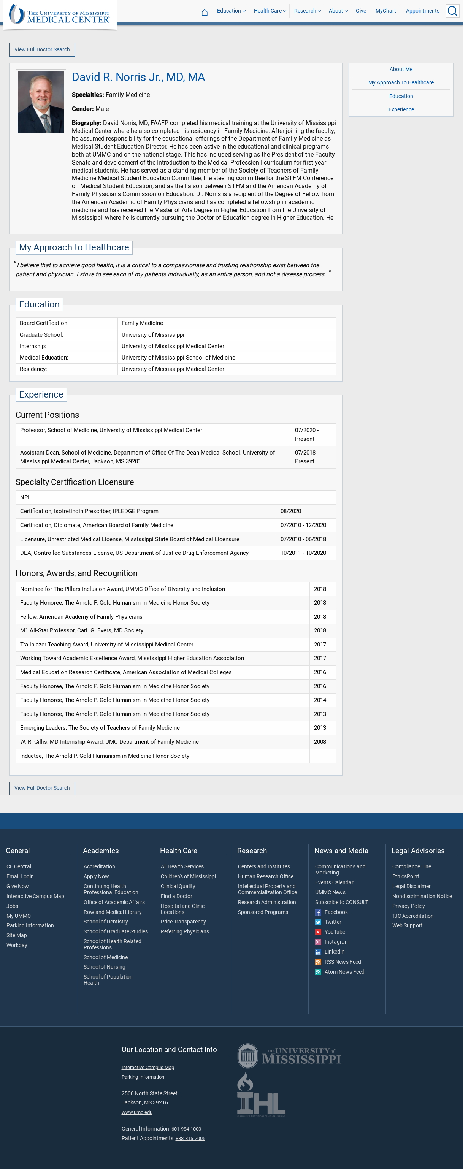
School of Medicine (106, 958)
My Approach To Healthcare (401, 82)
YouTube (330, 932)
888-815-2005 (190, 1138)
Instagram (332, 942)
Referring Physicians (185, 932)
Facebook (331, 912)
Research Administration (267, 903)
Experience (401, 109)
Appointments (422, 11)
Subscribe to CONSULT (341, 903)
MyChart (386, 11)
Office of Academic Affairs (114, 903)
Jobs (12, 906)
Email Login (20, 877)
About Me (401, 69)
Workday (16, 945)
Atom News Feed (340, 972)
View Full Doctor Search (42, 49)
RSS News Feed (338, 962)
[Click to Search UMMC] (453, 11)
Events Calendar (334, 883)
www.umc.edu (137, 1112)
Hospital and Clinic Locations (183, 909)
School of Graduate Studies (116, 932)
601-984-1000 (186, 1129)
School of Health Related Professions (112, 945)
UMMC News (330, 893)
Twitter (328, 922)
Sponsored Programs (263, 912)
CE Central (18, 867)
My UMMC (18, 916)
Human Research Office (265, 877)
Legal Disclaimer (411, 887)
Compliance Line (411, 867)
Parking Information (30, 926)
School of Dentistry (106, 922)
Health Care (268, 11)
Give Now (17, 887)
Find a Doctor (176, 896)
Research (305, 11)
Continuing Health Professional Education (111, 890)
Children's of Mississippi (188, 877)
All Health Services (182, 867)
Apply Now (96, 877)
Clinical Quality (178, 887)
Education (229, 11)
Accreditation (99, 867)
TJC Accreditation (413, 916)
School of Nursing (104, 967)
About (336, 11)
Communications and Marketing (340, 870)
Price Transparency (183, 922)
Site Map (16, 936)
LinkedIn (330, 952)
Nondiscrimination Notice (422, 896)
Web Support (407, 926)
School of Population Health (108, 980)
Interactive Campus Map (35, 896)
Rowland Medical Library (113, 912)
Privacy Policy (408, 906)
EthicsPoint (405, 877)
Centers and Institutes (264, 867)
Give (361, 11)
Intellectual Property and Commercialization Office (267, 890)
